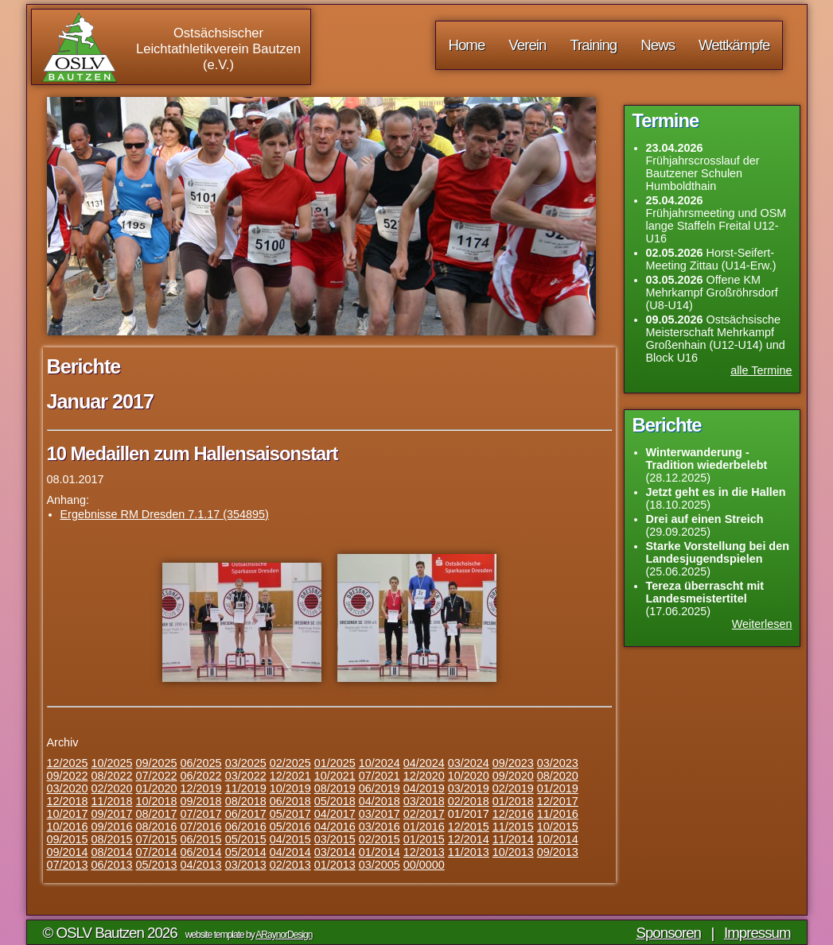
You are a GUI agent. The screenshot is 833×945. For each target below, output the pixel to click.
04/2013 (201, 864)
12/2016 (513, 814)
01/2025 (335, 763)
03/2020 (67, 788)
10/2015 (557, 826)
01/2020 (156, 788)
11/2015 (513, 826)
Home (466, 45)
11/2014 (513, 839)
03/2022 (246, 775)
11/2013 (468, 852)
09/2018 (201, 801)
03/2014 (335, 852)
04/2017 (335, 814)
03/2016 (379, 826)
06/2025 (201, 763)
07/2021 (379, 775)
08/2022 (112, 775)
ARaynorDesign (283, 934)
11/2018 (112, 801)
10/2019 (290, 788)
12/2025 (67, 763)
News (657, 45)
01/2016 (424, 826)
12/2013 (424, 852)
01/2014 (379, 852)
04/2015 (290, 839)
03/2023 (557, 763)
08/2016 (156, 826)
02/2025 (290, 763)
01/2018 (513, 801)
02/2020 (112, 788)
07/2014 (156, 852)
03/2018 (424, 801)
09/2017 (112, 814)
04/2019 (424, 788)
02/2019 (513, 788)
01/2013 (335, 864)
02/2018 (468, 801)
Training (593, 45)
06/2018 (290, 801)
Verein (527, 45)
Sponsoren (668, 932)
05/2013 (156, 864)
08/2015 (112, 839)
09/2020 (513, 775)
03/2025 (246, 763)
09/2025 (156, 763)
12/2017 (557, 801)
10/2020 (468, 775)
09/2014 (67, 852)
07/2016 (201, 826)
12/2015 (468, 826)
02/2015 (379, 839)
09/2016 (112, 826)
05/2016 (290, 826)
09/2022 (67, 775)
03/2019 (468, 788)
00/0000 (424, 864)
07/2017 (201, 814)
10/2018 (156, 801)
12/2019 (201, 788)
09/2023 (513, 763)
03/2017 (379, 814)
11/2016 (557, 814)
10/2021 (335, 775)
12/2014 (468, 839)
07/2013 (67, 864)
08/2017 (156, 814)
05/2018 (335, 801)
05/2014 (246, 852)
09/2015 (67, 839)
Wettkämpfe (734, 45)
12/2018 (67, 801)
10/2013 (513, 852)
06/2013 (112, 864)
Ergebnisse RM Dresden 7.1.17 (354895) (164, 514)
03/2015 (335, 839)
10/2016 (67, 826)
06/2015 (201, 839)
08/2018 (246, 801)
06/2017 (246, 814)
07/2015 (156, 839)
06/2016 (246, 826)
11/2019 (246, 788)
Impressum (757, 932)
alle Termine (761, 370)
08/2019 (335, 788)
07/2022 (156, 775)
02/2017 (424, 814)
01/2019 (557, 788)
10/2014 (557, 839)
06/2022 (201, 775)
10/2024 (379, 763)
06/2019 (379, 788)
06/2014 (201, 852)
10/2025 (112, 763)
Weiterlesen (762, 624)
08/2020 (557, 775)
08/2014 (112, 852)
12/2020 (424, 775)
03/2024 (468, 763)
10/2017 (67, 814)
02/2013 (290, 864)
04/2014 (290, 852)
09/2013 (557, 852)
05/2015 (246, 839)
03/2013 (246, 864)
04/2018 (379, 801)
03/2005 (379, 864)
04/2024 (424, 763)
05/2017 (290, 814)
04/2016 (335, 826)
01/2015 (424, 839)
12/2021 (290, 775)
